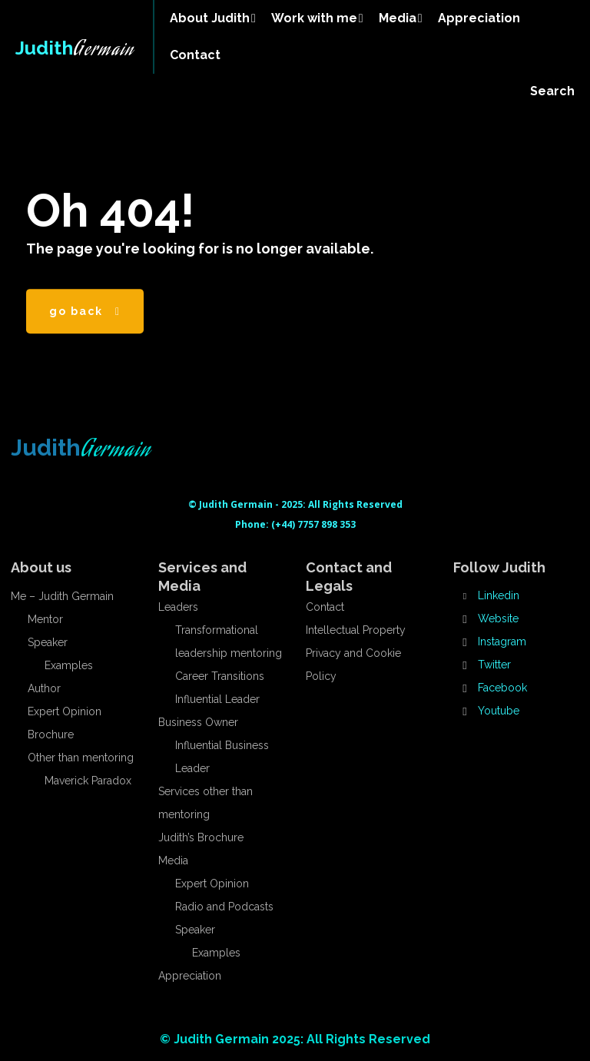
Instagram (502, 641)
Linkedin (498, 595)
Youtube (498, 710)
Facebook (502, 687)
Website (498, 618)
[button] (552, 91)
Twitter (494, 664)
